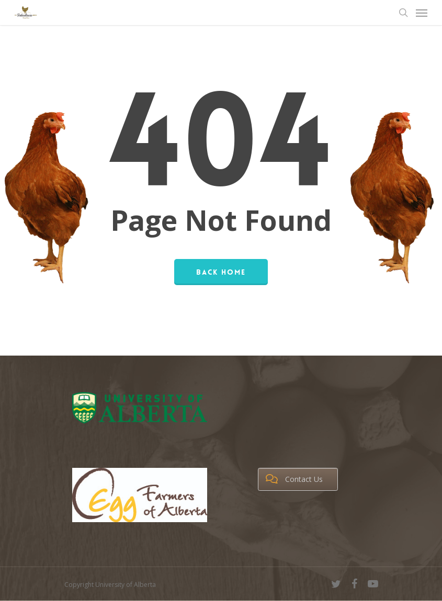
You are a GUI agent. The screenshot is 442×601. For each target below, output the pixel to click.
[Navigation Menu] (421, 12)
